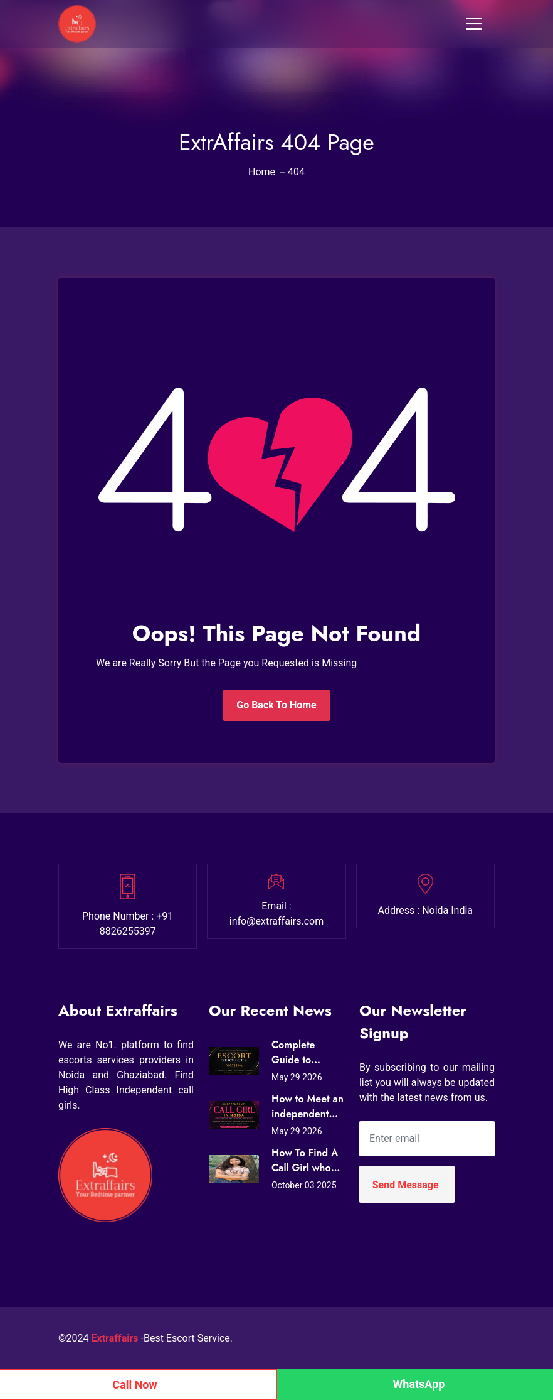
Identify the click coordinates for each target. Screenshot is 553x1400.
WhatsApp (419, 1384)
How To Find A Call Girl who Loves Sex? (304, 1161)
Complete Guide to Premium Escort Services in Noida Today (306, 1053)
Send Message (405, 1185)
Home (261, 172)
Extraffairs (115, 1338)
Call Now (134, 1384)
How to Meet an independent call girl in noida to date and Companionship (307, 1107)
